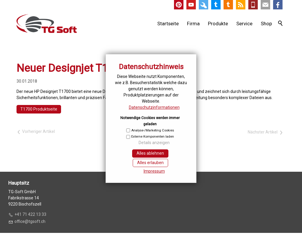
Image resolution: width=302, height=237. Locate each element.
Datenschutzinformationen (154, 107)
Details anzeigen (154, 142)
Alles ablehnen (150, 153)
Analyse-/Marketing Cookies (152, 130)
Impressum (154, 171)
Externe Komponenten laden (152, 136)
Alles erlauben (150, 162)
